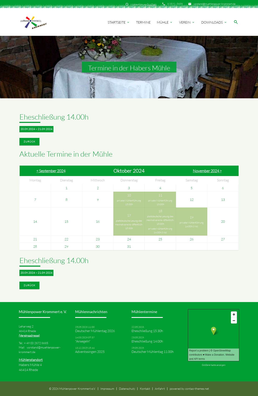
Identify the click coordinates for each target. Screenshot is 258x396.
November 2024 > (207, 171)
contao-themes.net (197, 388)
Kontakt (145, 388)
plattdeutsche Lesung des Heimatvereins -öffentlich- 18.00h (129, 224)
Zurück (29, 141)
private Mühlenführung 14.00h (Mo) (160, 230)
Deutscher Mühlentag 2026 (95, 330)
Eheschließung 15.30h (147, 330)
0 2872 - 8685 (175, 3)
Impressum (107, 388)
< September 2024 (50, 171)
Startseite (119, 22)
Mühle (165, 22)
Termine (143, 22)
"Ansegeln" (82, 341)
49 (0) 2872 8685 (37, 343)
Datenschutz (127, 388)
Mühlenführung (144, 4)
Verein (187, 22)
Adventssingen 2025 (90, 351)
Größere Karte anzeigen (213, 365)
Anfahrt (160, 388)
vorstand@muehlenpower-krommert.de (214, 3)
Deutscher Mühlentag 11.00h (153, 351)
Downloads (214, 22)
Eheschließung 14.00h (147, 341)
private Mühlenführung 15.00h (129, 202)
